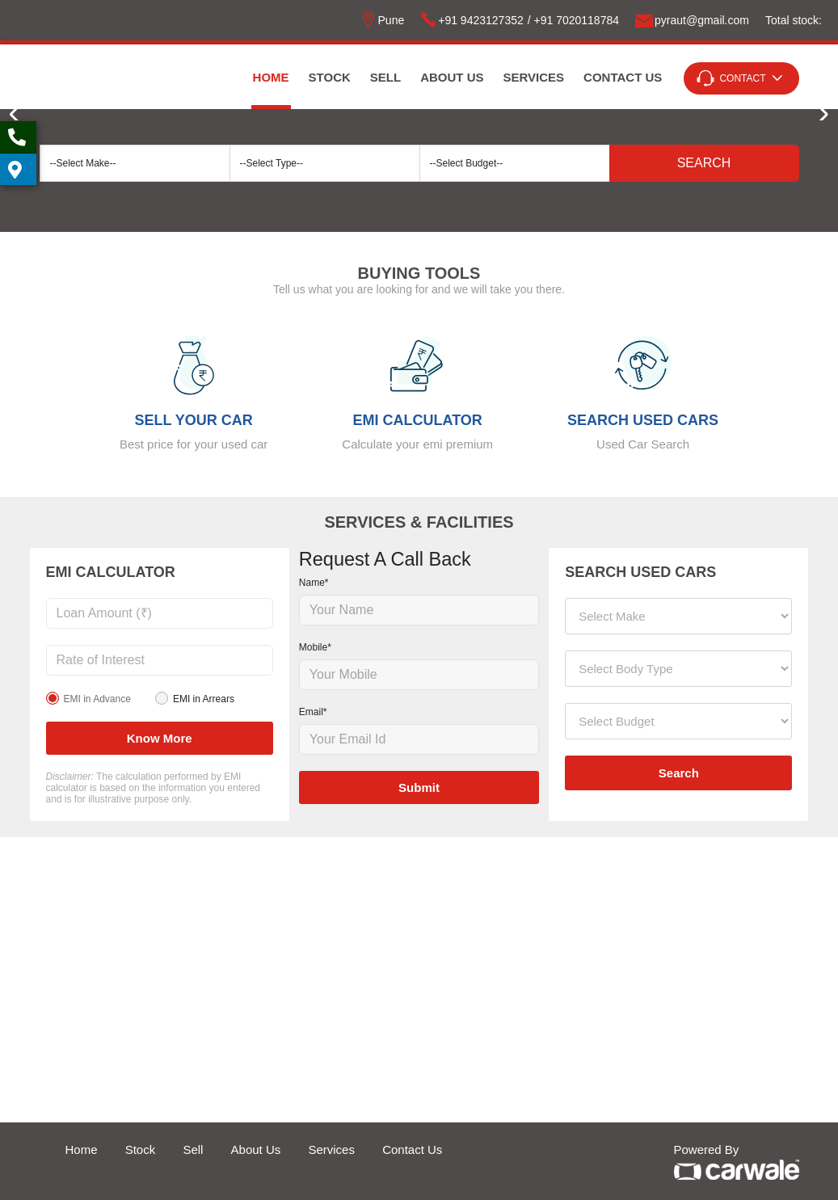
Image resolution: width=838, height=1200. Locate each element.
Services (534, 77)
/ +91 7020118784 (573, 20)
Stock (330, 77)
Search (704, 163)
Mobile (315, 647)
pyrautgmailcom (692, 20)
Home (271, 77)
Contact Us (622, 77)
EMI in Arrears (203, 699)
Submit (419, 787)
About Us (451, 77)
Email (313, 712)
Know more (159, 738)
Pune (382, 20)
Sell (385, 77)
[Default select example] (135, 163)
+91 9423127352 (472, 20)
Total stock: (793, 20)
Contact (742, 78)
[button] (819, 115)
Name (314, 582)
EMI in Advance (97, 699)
